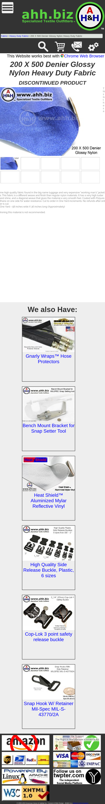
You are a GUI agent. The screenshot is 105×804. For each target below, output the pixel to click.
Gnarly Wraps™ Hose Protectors (49, 358)
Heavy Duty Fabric (18, 36)
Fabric (4, 36)
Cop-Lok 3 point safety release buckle (48, 636)
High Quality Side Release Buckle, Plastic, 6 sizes (48, 570)
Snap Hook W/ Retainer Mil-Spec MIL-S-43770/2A (48, 709)
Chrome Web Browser (82, 56)
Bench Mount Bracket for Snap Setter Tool (49, 428)
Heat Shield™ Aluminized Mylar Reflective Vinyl (49, 500)
